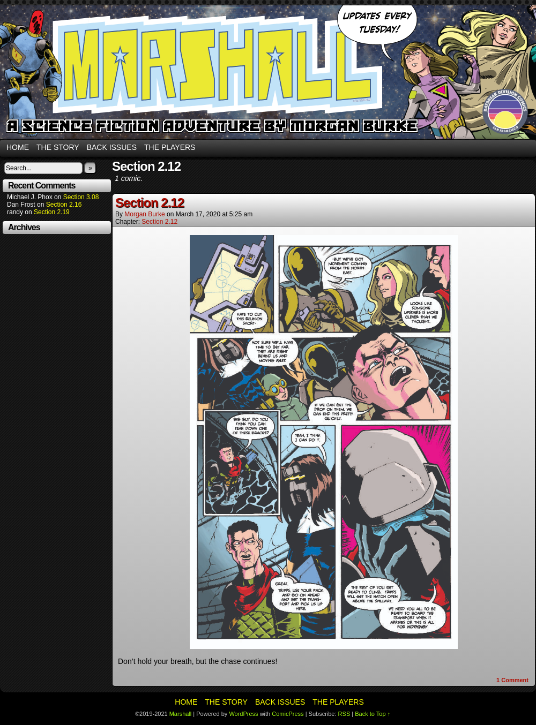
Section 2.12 (149, 202)
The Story (57, 147)
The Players (169, 147)
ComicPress (287, 714)
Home (17, 147)
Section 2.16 (64, 204)
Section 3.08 (81, 197)
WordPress (243, 714)
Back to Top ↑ (372, 714)
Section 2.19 (52, 212)
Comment (512, 680)
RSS (344, 714)
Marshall (268, 72)
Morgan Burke (144, 214)
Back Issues (112, 147)
